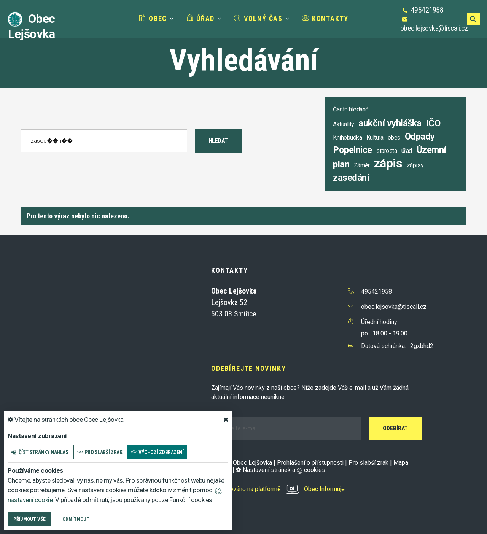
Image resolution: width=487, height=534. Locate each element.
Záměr (362, 165)
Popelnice (352, 150)
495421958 (427, 9)
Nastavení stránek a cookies (280, 470)
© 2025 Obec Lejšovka (241, 462)
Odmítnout (75, 519)
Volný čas (258, 18)
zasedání (351, 177)
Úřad (200, 18)
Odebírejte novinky (248, 368)
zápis (388, 163)
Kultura (375, 137)
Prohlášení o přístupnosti (310, 462)
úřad (406, 150)
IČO (433, 123)
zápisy (415, 165)
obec (394, 137)
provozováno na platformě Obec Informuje (278, 489)
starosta (386, 150)
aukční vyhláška (390, 123)
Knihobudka (347, 137)
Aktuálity (343, 124)
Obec (153, 18)
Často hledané (351, 109)
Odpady (420, 136)
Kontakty (325, 18)
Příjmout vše (29, 519)
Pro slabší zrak (368, 462)
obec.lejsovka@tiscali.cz (434, 28)
